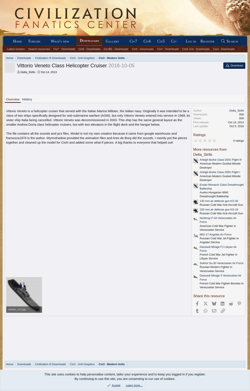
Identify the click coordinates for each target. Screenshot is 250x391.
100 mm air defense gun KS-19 (219, 209)
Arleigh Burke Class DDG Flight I (220, 172)
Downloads (89, 40)
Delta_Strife (27, 72)
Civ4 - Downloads (168, 49)
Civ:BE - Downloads (116, 49)
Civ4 (174, 41)
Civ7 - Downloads (64, 49)
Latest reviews (16, 49)
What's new (60, 41)
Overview (13, 99)
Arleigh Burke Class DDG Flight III (221, 159)
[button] (44, 41)
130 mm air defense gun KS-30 (219, 201)
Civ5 (161, 41)
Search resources (39, 49)
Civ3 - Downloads (224, 49)
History (27, 99)
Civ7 (133, 41)
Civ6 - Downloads (89, 49)
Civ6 (147, 41)
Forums (34, 41)
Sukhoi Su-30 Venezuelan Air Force (221, 263)
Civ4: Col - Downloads (196, 49)
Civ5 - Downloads (143, 49)
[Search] (229, 41)
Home (17, 41)
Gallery (112, 41)
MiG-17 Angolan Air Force (215, 234)
